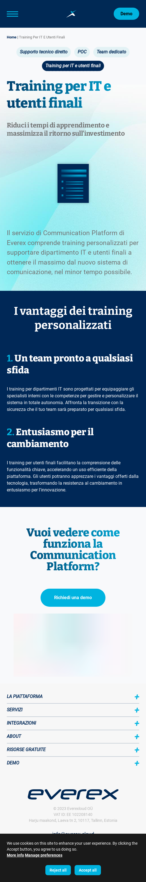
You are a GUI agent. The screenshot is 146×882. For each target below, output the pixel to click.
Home (11, 37)
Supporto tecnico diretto (43, 52)
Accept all (88, 870)
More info (15, 855)
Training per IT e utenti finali (73, 65)
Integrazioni (21, 723)
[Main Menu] (21, 13)
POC (82, 52)
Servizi (14, 709)
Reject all (58, 870)
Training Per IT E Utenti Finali (42, 37)
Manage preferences (43, 855)
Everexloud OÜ (80, 808)
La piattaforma (25, 696)
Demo (126, 13)
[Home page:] (71, 14)
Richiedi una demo (73, 597)
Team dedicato (111, 52)
